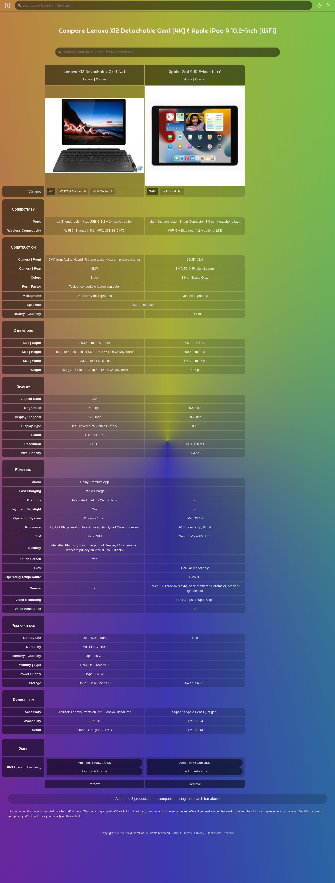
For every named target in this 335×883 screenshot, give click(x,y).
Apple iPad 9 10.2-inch (189, 71)
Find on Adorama (94, 771)
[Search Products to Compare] (167, 52)
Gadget (101, 79)
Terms (188, 833)
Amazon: (94, 763)
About (177, 833)
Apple (188, 79)
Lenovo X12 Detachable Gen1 (90, 71)
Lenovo (88, 79)
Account (229, 833)
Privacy (199, 833)
